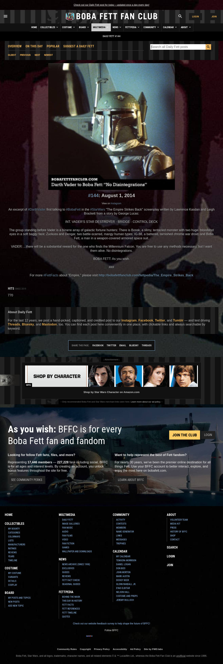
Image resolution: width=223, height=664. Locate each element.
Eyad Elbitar (123, 588)
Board (84, 27)
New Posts (13, 601)
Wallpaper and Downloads (77, 551)
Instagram (116, 203)
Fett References (71, 608)
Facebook (145, 320)
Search (172, 547)
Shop (173, 535)
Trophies (121, 543)
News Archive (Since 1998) (76, 564)
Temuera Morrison (126, 560)
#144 (93, 195)
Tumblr (178, 320)
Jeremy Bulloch (125, 600)
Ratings (12, 548)
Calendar (170, 27)
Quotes (66, 616)
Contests (121, 523)
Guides (65, 572)
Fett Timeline (69, 612)
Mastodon (49, 324)
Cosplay (12, 585)
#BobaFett (73, 209)
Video (65, 539)
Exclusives (68, 568)
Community (151, 27)
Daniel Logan (123, 564)
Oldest (12, 54)
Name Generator (125, 531)
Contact (174, 539)
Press (173, 527)
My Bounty (14, 528)
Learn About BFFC (131, 480)
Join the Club (184, 435)
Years (11, 556)
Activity (120, 519)
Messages (121, 539)
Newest (48, 54)
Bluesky (28, 324)
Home (34, 27)
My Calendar (123, 556)
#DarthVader (37, 209)
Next (37, 54)
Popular (53, 46)
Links (119, 535)
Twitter (160, 320)
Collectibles (49, 27)
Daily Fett (67, 519)
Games (65, 547)
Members (121, 527)
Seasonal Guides (71, 584)
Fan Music (67, 527)
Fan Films (67, 535)
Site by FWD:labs (153, 649)
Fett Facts (68, 604)
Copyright (85, 649)
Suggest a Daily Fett (78, 46)
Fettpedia (132, 27)
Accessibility (120, 649)
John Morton (123, 572)
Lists (10, 540)
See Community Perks (26, 480)
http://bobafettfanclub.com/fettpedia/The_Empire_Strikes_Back (146, 275)
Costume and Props (127, 596)
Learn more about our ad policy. (146, 402)
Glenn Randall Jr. (126, 584)
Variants (13, 577)
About (186, 27)
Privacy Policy (102, 649)
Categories (14, 532)
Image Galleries (71, 523)
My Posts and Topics (19, 597)
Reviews (12, 552)
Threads (14, 324)
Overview (15, 46)
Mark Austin (123, 576)
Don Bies (120, 568)
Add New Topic (16, 605)
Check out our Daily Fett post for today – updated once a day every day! (111, 5)
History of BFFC (178, 531)
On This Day (34, 46)
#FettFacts (50, 275)
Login (195, 16)
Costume (69, 27)
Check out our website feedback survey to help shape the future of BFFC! (111, 623)
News (117, 27)
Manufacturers (16, 544)
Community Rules (67, 649)
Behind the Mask (71, 596)
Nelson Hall (123, 592)
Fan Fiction (68, 543)
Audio (65, 531)
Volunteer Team (179, 519)
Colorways (14, 536)
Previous (25, 54)
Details (12, 581)
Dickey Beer (122, 580)
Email (122, 345)
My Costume (14, 573)
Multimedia (101, 27)
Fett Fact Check (71, 580)
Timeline (12, 560)
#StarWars (97, 209)
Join (214, 16)
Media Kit (175, 523)
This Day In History (72, 600)
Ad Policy (135, 649)
